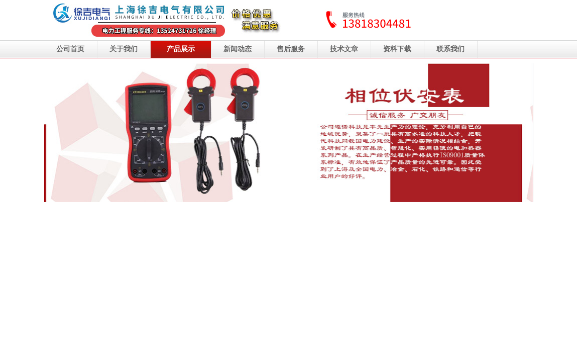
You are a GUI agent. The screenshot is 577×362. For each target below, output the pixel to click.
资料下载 (397, 49)
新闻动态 (237, 49)
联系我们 (450, 49)
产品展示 (181, 49)
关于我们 (123, 49)
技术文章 (344, 49)
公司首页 (70, 49)
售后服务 (291, 49)
